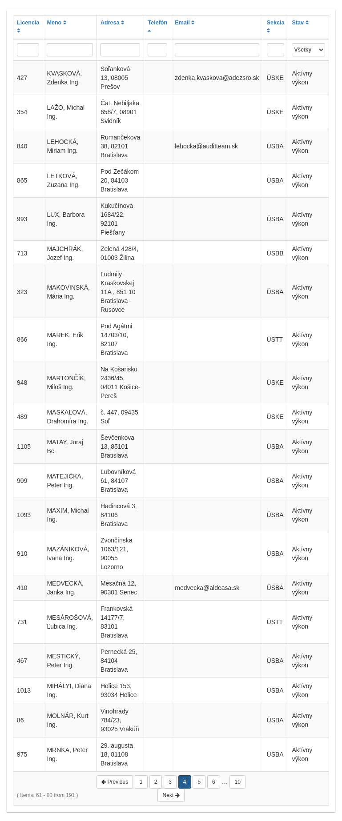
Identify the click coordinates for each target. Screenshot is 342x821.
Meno (56, 23)
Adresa (112, 23)
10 (237, 782)
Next (170, 795)
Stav (300, 23)
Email (184, 23)
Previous (114, 782)
